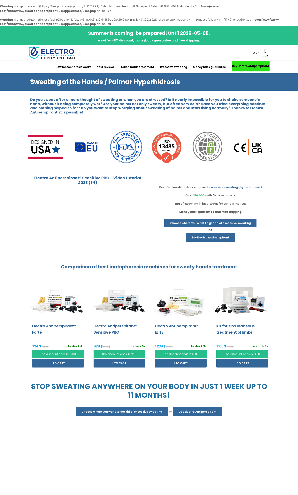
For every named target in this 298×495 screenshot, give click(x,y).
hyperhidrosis (250, 187)
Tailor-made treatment (137, 67)
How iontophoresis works (73, 67)
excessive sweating (223, 187)
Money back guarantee (209, 67)
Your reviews (106, 67)
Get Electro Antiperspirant (198, 412)
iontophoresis (126, 267)
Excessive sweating (173, 67)
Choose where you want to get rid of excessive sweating (210, 223)
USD (255, 52)
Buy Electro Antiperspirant (250, 66)
